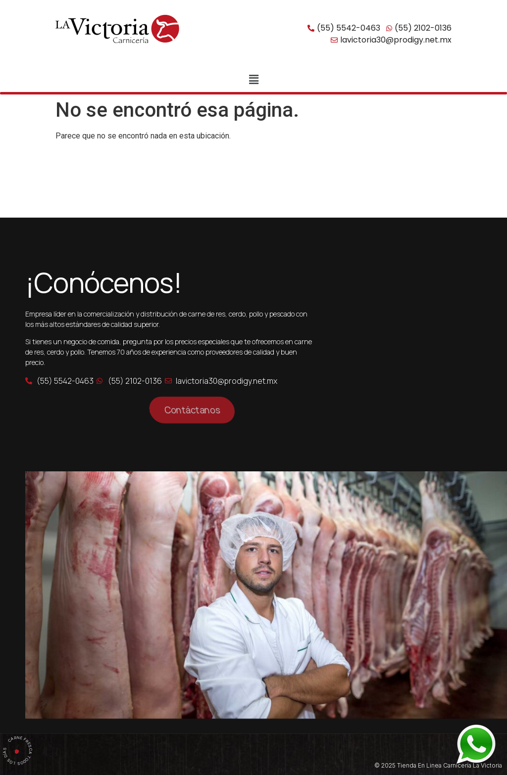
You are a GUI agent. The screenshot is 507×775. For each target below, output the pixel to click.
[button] (253, 79)
